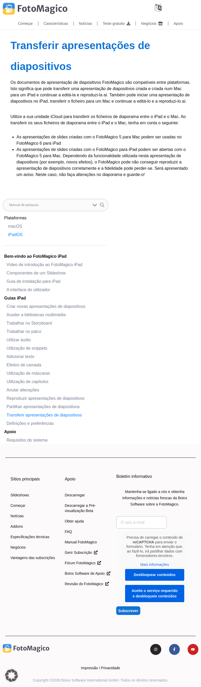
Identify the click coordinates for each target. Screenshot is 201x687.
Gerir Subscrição (81, 552)
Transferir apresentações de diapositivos (44, 415)
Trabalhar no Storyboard (29, 323)
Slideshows (19, 495)
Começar (25, 23)
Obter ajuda (74, 521)
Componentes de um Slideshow (36, 273)
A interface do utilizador (28, 289)
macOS (15, 226)
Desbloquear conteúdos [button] (154, 574)
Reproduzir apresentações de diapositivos (46, 398)
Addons (16, 526)
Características (56, 23)
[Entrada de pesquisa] (49, 204)
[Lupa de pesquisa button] (102, 204)
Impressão (89, 668)
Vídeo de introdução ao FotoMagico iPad (44, 264)
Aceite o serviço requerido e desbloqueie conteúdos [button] (155, 593)
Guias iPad (15, 298)
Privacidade (110, 668)
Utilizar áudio (19, 339)
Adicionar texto (20, 356)
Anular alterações (23, 389)
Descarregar (75, 495)
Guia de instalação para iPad (33, 281)
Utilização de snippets (27, 348)
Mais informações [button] (154, 564)
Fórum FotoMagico (83, 563)
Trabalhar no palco (24, 331)
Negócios (152, 23)
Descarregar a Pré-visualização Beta (80, 508)
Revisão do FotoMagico (87, 584)
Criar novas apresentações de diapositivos (46, 306)
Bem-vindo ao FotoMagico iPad (35, 256)
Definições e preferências (30, 423)
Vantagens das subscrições (32, 557)
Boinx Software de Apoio (87, 573)
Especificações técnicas (29, 537)
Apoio (178, 23)
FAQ (68, 531)
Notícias (85, 23)
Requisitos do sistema (27, 440)
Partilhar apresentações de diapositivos (43, 406)
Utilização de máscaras (28, 373)
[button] (11, 675)
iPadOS (15, 234)
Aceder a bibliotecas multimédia (36, 314)
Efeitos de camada (24, 364)
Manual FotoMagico (81, 542)
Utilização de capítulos (27, 381)
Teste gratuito (116, 23)
